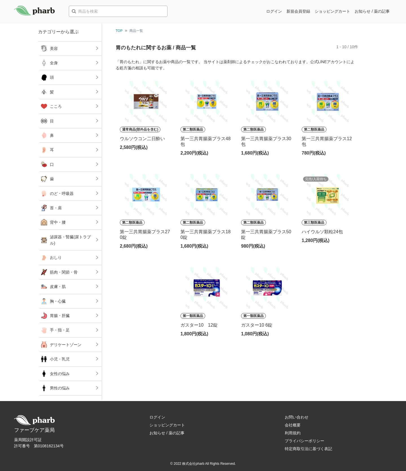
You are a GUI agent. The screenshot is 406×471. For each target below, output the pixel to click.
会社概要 (293, 425)
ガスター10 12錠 (199, 325)
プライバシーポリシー (304, 441)
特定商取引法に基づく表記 (308, 448)
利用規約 (293, 433)
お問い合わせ (296, 417)
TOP (119, 31)
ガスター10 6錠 (256, 325)
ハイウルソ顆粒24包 (322, 231)
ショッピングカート (332, 11)
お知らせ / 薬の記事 (372, 11)
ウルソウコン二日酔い (142, 138)
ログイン (274, 11)
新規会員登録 (298, 11)
